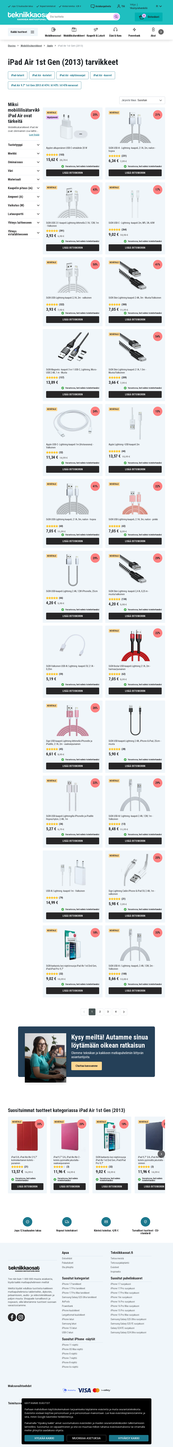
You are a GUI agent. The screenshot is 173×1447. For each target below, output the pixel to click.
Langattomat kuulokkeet (73, 1314)
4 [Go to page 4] (115, 1011)
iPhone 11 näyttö (70, 1344)
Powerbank (134, 32)
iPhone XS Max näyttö (72, 1349)
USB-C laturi (67, 1332)
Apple (50, 45)
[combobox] (83, 16)
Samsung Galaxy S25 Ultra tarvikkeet (79, 1297)
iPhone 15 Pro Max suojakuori (125, 1314)
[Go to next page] (123, 1011)
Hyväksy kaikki (128, 1438)
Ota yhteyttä (67, 1267)
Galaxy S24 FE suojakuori (122, 1328)
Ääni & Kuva (115, 32)
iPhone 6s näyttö (70, 1367)
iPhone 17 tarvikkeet (71, 1284)
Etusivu (12, 45)
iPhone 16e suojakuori (121, 1297)
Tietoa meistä (117, 1258)
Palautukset (67, 1262)
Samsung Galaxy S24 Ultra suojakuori (128, 1332)
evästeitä (103, 1409)
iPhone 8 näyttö (69, 1362)
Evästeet (115, 1267)
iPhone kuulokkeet (71, 1310)
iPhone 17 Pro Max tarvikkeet (76, 1292)
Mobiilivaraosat (53, 32)
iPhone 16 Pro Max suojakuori (125, 1306)
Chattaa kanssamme (87, 1065)
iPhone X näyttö (69, 1353)
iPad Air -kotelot (42, 75)
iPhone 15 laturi (69, 1328)
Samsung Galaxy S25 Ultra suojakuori (128, 1319)
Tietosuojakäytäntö (120, 1262)
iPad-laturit (17, 75)
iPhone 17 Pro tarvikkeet (73, 1288)
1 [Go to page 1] (92, 1011)
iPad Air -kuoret (102, 75)
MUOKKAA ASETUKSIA (86, 1438)
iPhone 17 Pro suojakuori (123, 1288)
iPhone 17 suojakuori (121, 1284)
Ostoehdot (67, 1258)
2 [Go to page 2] (100, 1011)
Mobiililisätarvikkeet (74, 32)
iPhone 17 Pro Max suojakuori (125, 1292)
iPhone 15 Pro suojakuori (123, 1310)
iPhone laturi (68, 1319)
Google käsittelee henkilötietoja (55, 1416)
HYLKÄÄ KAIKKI (44, 1438)
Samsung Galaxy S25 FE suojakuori (127, 1323)
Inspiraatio (116, 1271)
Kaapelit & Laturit (96, 32)
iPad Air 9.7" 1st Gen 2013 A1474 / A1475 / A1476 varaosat (44, 85)
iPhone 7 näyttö (69, 1358)
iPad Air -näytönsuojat (72, 75)
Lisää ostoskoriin (73, 172)
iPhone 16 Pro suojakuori (123, 1301)
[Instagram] (21, 1317)
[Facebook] (12, 1317)
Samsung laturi (69, 1323)
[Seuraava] (161, 32)
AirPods (66, 1301)
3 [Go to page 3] (107, 1011)
